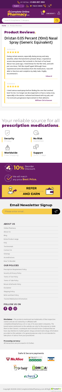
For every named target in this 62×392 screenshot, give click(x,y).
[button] (56, 389)
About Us (7, 232)
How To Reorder (9, 261)
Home (4, 25)
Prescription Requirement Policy (15, 269)
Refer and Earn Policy (11, 295)
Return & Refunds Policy (12, 284)
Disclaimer (7, 288)
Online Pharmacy (10, 228)
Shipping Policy (9, 292)
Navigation (4, 14)
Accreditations (9, 258)
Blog (5, 235)
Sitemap (7, 254)
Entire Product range (11, 239)
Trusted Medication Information (15, 299)
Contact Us (8, 250)
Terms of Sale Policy (11, 281)
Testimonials (8, 247)
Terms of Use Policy (11, 277)
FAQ (5, 243)
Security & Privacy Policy (12, 273)
